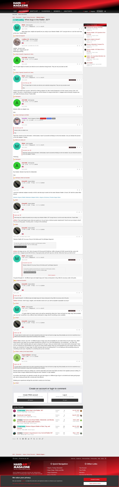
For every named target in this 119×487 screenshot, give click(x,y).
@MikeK (15, 220)
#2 (79, 45)
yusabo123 (19, 412)
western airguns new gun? (93, 39)
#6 (79, 125)
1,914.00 (36, 356)
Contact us (78, 458)
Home (102, 458)
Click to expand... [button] (52, 275)
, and (22, 115)
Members (57, 11)
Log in (65, 400)
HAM (15, 11)
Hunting (34, 416)
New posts (14, 14)
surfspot (18, 434)
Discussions (23, 11)
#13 (79, 292)
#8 (79, 169)
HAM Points (68, 11)
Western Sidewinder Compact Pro (95, 44)
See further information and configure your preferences (26, 483)
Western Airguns (31, 412)
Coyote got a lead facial (24, 415)
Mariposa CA (32, 26)
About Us (73, 458)
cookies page (34, 244)
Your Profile (82, 470)
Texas (33, 182)
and (20, 35)
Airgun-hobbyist (20, 423)
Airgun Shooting (51, 474)
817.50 (36, 40)
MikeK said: (16, 215)
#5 (79, 106)
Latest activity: (33, 22)
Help (99, 458)
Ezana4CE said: (26, 262)
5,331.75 (41, 120)
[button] (39, 11)
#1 (81, 28)
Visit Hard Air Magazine (85, 474)
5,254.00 (42, 182)
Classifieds (46, 11)
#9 (79, 190)
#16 (79, 361)
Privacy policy (94, 458)
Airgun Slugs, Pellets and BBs (55, 470)
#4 (79, 80)
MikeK (15, 22)
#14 (79, 310)
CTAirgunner (76, 434)
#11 (79, 236)
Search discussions (22, 14)
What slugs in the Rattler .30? (34, 410)
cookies (23, 480)
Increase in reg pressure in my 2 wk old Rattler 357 (38, 433)
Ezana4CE (19, 429)
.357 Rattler (90, 62)
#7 (79, 147)
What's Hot (34, 11)
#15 (79, 329)
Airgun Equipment (52, 472)
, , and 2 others (24, 54)
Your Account (82, 468)
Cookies (15, 458)
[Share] (79, 29)
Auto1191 (77, 411)
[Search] (99, 11)
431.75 (42, 26)
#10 (79, 212)
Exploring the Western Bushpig (94, 27)
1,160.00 (36, 59)
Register (31, 400)
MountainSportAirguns (21, 416)
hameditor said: (26, 150)
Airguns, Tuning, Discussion (54, 468)
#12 (79, 259)
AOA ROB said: (26, 83)
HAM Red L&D (23, 458)
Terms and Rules (86, 458)
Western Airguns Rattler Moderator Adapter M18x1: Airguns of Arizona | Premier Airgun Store (36, 197)
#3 (79, 64)
